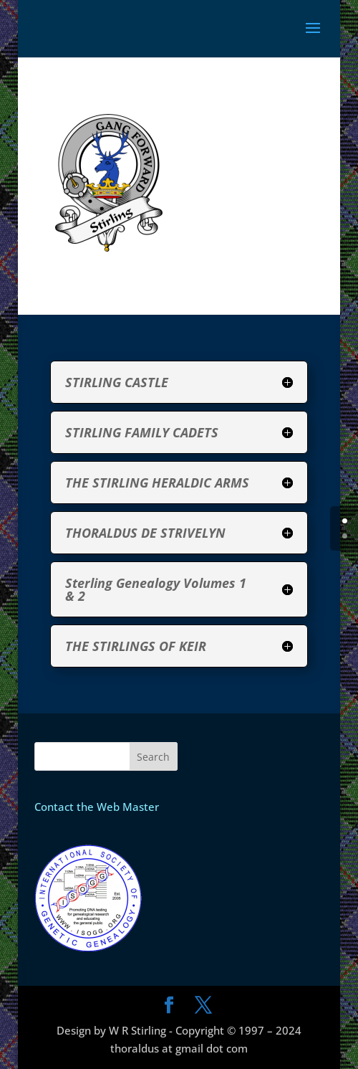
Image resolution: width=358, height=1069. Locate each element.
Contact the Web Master (96, 806)
